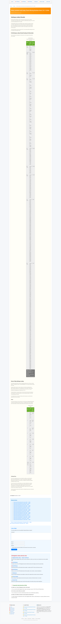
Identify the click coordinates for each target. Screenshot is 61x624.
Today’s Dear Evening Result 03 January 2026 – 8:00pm (22, 510)
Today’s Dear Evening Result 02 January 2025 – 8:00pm (22, 513)
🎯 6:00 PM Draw (23, 1)
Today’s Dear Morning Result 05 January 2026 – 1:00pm (22, 505)
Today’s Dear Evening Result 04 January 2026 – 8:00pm (22, 506)
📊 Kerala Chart (48, 1)
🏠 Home (12, 1)
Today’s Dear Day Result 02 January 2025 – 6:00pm (21, 514)
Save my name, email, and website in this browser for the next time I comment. (24, 548)
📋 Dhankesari (36, 1)
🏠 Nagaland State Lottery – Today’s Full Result (20, 559)
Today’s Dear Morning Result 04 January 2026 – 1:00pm (22, 509)
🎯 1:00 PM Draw (17, 1)
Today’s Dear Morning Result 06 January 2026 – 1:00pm (22, 502)
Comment (13, 532)
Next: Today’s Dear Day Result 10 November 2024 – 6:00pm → (19, 523)
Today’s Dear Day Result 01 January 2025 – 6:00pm (21, 518)
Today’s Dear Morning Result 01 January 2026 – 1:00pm (22, 519)
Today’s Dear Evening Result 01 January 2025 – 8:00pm (22, 517)
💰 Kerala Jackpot (41, 1)
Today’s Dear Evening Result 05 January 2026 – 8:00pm (22, 503)
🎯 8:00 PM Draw (30, 1)
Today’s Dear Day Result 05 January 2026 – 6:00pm (21, 504)
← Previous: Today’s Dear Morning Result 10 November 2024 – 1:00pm (20, 522)
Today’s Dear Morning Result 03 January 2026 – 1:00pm (22, 512)
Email (12, 545)
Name (12, 543)
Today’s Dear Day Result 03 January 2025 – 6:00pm (21, 511)
